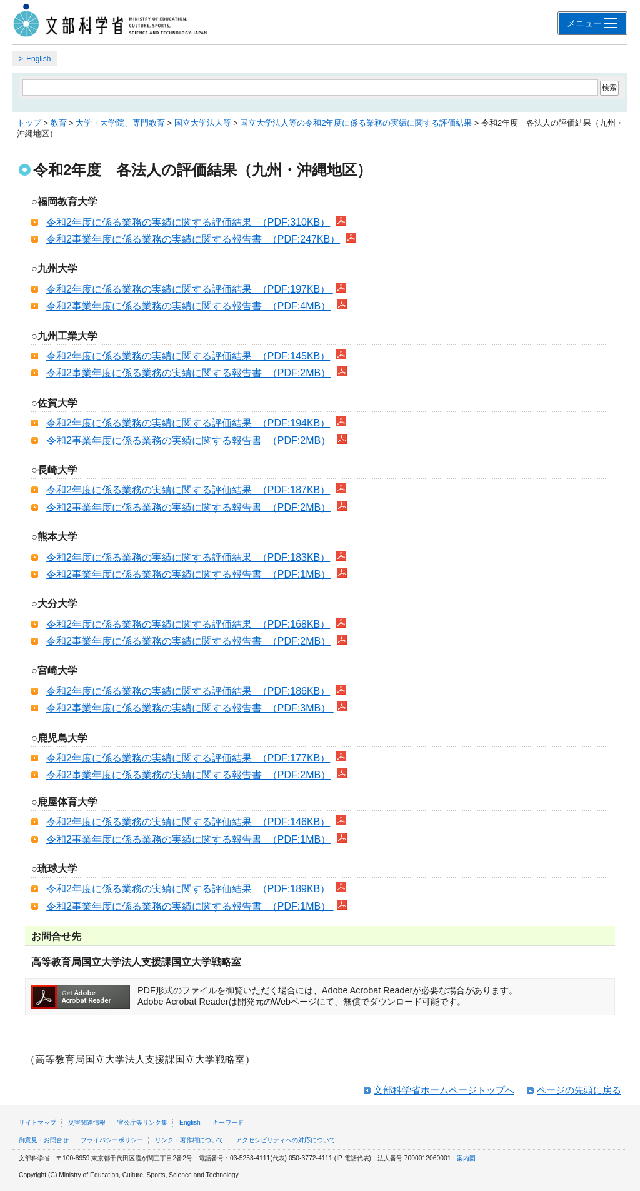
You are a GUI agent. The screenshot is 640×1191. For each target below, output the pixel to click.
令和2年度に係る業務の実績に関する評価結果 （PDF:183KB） (188, 557)
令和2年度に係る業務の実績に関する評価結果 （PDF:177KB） (188, 758)
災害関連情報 (87, 1122)
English (38, 58)
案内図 (466, 1158)
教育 (59, 123)
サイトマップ (37, 1122)
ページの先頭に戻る (579, 1090)
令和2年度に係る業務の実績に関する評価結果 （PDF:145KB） (188, 356)
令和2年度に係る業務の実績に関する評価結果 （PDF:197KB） (189, 289)
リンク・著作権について (189, 1140)
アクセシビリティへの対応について (286, 1140)
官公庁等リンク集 (143, 1122)
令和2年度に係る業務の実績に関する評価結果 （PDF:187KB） (188, 490)
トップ (29, 123)
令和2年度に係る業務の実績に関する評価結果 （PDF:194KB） (188, 423)
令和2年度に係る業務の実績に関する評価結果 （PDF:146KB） (188, 822)
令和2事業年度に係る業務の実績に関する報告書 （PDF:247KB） (193, 239)
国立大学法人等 (202, 123)
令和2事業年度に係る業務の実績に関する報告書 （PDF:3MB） (190, 708)
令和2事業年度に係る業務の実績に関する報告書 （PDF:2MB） (188, 373)
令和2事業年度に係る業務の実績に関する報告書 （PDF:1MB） (188, 574)
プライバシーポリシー (112, 1140)
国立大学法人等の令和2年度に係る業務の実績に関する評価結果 (356, 123)
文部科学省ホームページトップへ (444, 1090)
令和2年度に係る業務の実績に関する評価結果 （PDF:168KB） (188, 624)
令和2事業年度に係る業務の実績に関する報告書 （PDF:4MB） (188, 306)
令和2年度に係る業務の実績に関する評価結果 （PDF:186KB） (188, 691)
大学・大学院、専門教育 (120, 123)
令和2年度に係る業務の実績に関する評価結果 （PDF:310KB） (188, 222)
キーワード (228, 1122)
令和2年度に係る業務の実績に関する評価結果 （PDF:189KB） (189, 888)
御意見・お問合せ (44, 1140)
